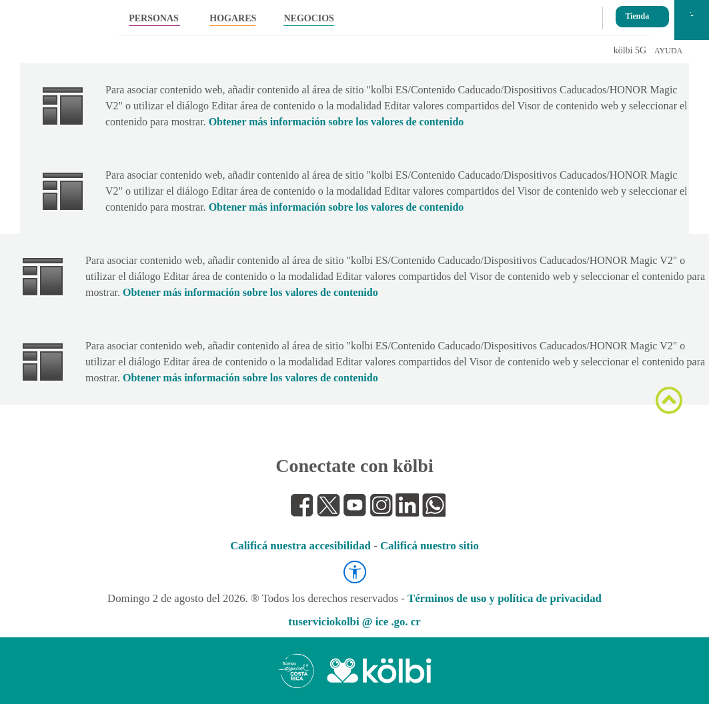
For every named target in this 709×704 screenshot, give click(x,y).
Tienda (637, 12)
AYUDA (668, 50)
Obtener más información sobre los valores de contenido (336, 121)
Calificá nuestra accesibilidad (300, 545)
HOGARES (232, 18)
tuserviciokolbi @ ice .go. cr (354, 621)
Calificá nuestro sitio (429, 545)
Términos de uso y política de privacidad (505, 598)
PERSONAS (154, 18)
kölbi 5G (630, 50)
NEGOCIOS (308, 18)
